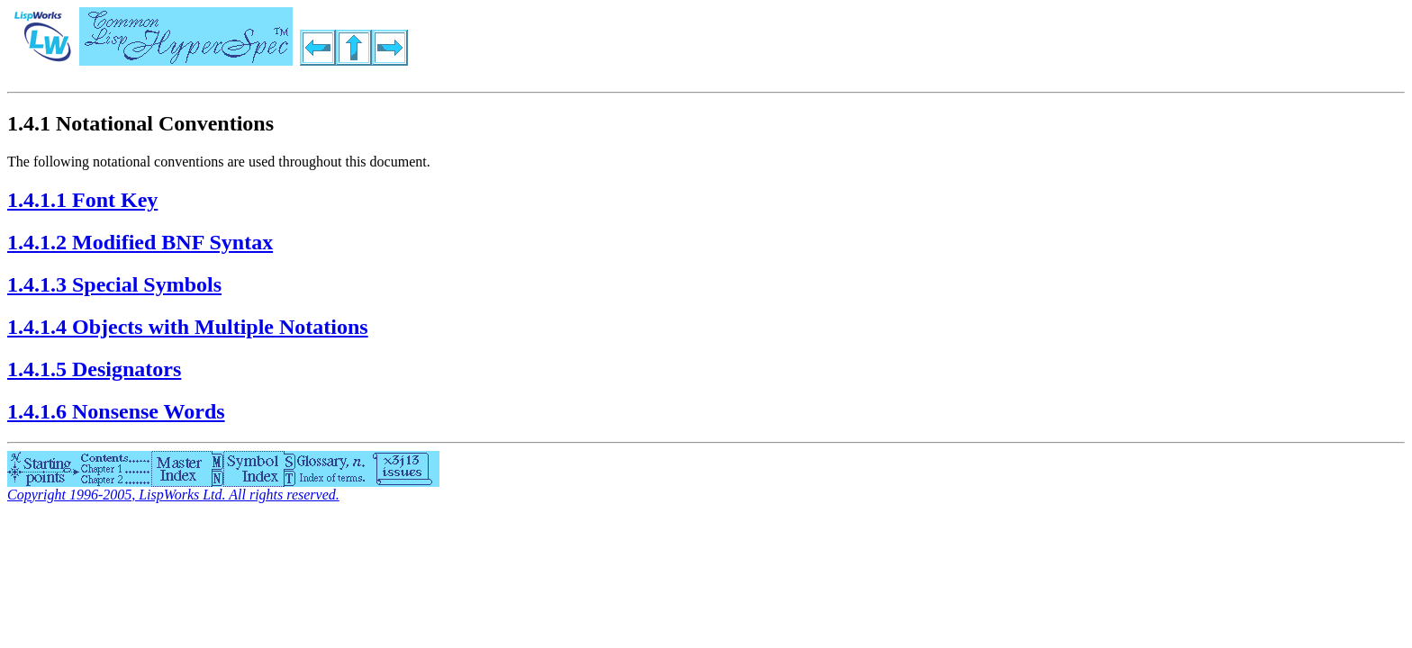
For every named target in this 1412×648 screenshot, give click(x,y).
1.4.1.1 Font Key (82, 200)
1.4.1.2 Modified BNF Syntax (140, 242)
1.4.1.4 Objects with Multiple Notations (187, 326)
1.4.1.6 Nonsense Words (116, 411)
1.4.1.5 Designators (94, 369)
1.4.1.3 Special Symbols (114, 284)
